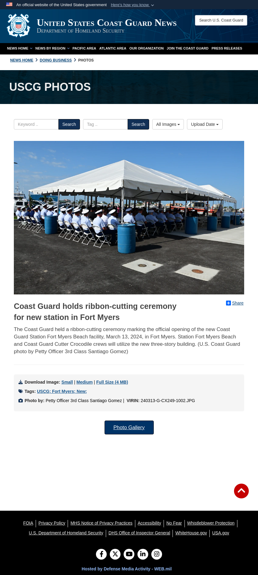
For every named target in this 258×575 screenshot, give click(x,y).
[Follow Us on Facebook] (101, 554)
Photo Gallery (129, 427)
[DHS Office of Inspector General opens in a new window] (139, 532)
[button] (133, 5)
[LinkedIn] (142, 554)
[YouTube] (129, 554)
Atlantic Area (112, 48)
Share (235, 303)
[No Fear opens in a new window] (174, 523)
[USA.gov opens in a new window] (220, 532)
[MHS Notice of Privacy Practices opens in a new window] (101, 523)
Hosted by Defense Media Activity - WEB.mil (127, 568)
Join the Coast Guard (187, 48)
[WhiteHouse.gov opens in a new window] (191, 532)
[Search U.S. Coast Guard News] (222, 20)
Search (69, 124)
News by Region (52, 48)
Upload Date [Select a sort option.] (205, 124)
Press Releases (227, 48)
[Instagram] (156, 554)
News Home (19, 48)
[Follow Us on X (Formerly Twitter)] (115, 554)
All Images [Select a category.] (168, 124)
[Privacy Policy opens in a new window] (51, 523)
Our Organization (146, 48)
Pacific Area (84, 48)
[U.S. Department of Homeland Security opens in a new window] (66, 532)
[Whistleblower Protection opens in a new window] (211, 523)
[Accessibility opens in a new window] (149, 523)
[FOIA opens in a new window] (28, 523)
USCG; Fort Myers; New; (62, 391)
